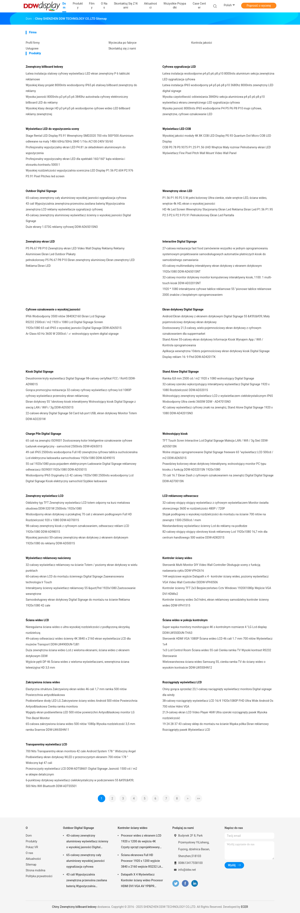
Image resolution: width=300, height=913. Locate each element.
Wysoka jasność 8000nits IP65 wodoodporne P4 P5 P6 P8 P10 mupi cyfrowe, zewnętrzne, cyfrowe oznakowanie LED (212, 111)
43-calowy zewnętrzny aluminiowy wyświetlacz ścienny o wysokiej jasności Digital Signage (78, 218)
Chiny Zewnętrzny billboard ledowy (74, 906)
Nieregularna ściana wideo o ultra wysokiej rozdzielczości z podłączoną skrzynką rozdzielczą (78, 629)
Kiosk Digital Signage (39, 371)
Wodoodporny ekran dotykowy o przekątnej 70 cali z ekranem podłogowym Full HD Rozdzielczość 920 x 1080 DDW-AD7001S (79, 517)
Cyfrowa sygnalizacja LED (179, 66)
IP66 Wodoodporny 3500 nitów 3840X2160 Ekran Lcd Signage (65, 316)
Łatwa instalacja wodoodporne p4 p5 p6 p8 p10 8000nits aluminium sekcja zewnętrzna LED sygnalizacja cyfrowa (218, 76)
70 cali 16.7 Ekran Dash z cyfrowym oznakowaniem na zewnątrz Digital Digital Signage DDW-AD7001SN (217, 478)
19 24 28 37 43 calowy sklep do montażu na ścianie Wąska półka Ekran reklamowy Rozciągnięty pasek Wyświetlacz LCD (215, 726)
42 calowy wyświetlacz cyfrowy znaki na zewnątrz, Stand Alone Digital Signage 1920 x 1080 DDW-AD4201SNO (217, 410)
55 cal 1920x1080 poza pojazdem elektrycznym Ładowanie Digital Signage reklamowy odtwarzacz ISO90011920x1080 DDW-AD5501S (81, 466)
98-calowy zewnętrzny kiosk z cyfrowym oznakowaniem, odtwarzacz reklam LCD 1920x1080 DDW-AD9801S (77, 528)
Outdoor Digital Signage (41, 191)
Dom (29, 835)
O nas (29, 853)
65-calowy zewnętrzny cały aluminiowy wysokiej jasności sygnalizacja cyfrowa (76, 197)
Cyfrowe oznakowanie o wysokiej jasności (53, 309)
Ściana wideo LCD (37, 620)
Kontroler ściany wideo (177, 558)
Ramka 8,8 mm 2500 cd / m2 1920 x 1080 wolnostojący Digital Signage (208, 378)
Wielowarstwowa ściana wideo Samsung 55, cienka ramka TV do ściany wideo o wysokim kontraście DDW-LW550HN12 (213, 664)
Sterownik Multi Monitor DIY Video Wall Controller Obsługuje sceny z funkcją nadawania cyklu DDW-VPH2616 (211, 567)
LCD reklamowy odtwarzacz (180, 496)
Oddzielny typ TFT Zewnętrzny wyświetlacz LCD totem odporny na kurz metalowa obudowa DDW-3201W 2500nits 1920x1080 (78, 505)
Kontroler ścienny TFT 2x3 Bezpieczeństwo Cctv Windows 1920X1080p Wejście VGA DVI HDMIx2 (216, 590)
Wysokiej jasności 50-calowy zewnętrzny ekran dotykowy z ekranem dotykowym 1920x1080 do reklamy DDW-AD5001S (77, 540)
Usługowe (32, 48)
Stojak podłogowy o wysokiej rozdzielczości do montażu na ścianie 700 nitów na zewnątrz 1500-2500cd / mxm (214, 517)
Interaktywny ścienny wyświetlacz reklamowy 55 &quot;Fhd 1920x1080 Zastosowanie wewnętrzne (80, 590)
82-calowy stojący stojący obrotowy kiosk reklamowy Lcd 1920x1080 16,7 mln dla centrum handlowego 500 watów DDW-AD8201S (214, 534)
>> (198, 798)
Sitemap (31, 864)
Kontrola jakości (201, 42)
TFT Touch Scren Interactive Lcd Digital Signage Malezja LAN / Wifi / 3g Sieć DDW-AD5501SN (215, 443)
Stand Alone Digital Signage (180, 371)
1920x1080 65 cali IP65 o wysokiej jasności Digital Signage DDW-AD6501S (74, 328)
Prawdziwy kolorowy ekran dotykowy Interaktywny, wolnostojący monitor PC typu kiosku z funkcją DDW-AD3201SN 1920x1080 (214, 466)
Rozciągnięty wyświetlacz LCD (182, 682)
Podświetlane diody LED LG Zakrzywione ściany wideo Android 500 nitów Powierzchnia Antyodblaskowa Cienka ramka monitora (81, 703)
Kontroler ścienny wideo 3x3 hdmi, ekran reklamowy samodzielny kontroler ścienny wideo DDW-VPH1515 (215, 602)
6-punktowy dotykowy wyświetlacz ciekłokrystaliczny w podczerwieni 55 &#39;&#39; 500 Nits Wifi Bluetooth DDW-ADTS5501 (80, 783)
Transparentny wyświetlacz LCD (46, 744)
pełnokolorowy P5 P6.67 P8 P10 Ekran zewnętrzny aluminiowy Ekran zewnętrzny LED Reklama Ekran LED (80, 262)
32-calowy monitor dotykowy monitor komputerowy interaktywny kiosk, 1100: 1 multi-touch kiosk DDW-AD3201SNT (217, 280)
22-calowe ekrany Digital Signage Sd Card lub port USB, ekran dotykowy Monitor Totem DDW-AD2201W (81, 416)
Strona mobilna (35, 870)
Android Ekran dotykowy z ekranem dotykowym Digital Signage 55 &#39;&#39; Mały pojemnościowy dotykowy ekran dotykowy (216, 319)
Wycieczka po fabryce (123, 42)
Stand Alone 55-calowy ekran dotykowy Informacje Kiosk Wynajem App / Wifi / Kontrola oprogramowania (212, 342)
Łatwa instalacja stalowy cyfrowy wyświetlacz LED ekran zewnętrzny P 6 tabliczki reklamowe (78, 76)
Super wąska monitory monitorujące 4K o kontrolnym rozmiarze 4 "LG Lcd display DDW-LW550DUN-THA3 (214, 629)
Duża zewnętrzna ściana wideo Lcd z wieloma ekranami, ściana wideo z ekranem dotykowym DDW (77, 653)
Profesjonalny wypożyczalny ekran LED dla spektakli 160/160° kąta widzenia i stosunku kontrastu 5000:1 (75, 161)
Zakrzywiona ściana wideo (43, 682)
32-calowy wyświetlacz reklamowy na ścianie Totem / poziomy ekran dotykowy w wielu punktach (81, 567)
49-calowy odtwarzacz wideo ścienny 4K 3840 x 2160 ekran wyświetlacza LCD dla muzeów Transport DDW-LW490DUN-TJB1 (78, 641)
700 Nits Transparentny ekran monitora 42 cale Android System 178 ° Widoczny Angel (81, 751)
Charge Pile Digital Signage (43, 433)
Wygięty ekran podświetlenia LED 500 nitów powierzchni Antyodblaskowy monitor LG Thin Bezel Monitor (80, 715)
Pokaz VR (32, 847)
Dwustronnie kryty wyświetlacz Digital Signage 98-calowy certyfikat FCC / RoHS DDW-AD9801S (80, 381)
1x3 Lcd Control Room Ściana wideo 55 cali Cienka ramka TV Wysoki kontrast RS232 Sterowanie (216, 653)
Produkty (31, 841)
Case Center (199, 5)
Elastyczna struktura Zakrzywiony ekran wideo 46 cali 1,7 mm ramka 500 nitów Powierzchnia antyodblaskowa (76, 692)
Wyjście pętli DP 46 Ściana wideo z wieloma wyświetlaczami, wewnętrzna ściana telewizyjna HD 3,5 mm (77, 664)
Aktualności (33, 858)
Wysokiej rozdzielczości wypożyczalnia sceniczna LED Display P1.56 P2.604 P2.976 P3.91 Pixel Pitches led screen (79, 173)
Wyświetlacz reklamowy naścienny (48, 558)
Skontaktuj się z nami (122, 48)
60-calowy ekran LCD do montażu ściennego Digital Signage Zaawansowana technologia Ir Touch (75, 579)
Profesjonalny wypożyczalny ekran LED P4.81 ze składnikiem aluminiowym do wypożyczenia (76, 150)
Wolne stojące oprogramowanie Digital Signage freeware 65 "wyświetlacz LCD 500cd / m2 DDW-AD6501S (217, 455)
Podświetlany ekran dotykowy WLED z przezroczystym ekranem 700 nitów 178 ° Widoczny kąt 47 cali (77, 759)
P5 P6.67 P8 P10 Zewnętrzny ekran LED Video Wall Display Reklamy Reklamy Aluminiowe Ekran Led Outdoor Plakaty (75, 251)
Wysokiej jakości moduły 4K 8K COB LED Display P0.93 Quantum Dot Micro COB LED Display (216, 138)
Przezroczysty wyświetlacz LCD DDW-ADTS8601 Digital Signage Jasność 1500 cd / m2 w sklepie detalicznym (81, 771)
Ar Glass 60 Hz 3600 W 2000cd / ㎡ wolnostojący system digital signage (72, 333)
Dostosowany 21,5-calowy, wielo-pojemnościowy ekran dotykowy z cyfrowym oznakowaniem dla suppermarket (211, 330)
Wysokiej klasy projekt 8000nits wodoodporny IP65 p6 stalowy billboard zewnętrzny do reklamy (81, 88)
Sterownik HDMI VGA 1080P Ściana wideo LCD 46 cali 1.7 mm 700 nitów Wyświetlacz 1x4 (217, 641)
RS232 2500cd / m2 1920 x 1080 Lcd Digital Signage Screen (64, 322)
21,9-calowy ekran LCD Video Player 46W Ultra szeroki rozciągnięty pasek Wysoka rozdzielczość (214, 715)
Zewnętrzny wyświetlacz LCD (44, 496)
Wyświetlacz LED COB (176, 128)
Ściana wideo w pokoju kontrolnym (185, 620)
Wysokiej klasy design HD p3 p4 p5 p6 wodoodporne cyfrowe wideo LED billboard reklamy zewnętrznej (78, 111)
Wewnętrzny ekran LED (177, 191)
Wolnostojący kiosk (175, 433)
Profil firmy (33, 42)
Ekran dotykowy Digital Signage (182, 309)
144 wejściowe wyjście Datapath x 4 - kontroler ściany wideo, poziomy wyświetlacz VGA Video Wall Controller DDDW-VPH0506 (215, 579)
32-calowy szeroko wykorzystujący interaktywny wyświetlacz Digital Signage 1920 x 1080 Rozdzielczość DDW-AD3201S (216, 387)
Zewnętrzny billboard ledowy (44, 66)
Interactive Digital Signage (179, 241)
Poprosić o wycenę (259, 5)
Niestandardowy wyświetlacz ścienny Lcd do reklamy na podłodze (204, 526)
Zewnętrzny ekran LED (40, 241)
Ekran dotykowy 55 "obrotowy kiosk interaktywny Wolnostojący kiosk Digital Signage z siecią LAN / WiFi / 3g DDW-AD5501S (81, 404)
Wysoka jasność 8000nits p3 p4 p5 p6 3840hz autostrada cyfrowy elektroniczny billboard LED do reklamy (77, 99)
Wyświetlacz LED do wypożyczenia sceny (52, 128)
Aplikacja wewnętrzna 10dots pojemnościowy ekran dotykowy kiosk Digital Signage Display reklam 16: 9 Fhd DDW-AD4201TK (216, 354)
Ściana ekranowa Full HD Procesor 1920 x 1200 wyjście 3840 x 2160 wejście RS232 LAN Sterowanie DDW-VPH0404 (142, 861)
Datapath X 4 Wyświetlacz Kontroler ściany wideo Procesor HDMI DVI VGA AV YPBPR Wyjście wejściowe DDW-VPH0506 (142, 881)
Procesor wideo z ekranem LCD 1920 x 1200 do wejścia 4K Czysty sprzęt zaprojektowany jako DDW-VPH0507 (141, 842)
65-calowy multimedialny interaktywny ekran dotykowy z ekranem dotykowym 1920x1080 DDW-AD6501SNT (212, 268)
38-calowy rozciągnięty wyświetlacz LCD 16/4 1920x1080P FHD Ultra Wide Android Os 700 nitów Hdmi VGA (217, 703)
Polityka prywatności (39, 876)
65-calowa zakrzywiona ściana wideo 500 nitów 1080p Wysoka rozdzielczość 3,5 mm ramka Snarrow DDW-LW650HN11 (80, 726)
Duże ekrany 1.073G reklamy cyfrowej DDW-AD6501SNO (62, 226)
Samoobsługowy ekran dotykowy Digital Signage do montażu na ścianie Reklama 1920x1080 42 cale (78, 602)
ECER (244, 906)
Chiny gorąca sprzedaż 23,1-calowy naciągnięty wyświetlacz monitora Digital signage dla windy (217, 692)
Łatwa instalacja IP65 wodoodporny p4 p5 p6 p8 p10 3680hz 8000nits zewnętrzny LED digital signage (217, 88)
